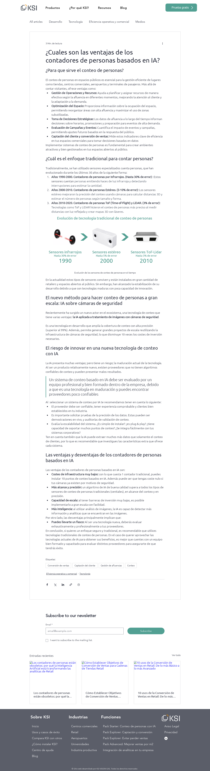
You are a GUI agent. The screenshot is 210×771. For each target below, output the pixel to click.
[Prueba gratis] (181, 8)
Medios (140, 21)
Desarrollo (55, 21)
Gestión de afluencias (111, 565)
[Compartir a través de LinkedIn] (62, 584)
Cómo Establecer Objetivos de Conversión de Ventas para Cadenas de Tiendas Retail (103, 694)
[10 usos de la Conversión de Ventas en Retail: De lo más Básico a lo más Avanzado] (157, 674)
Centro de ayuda (43, 750)
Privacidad (170, 732)
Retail (74, 732)
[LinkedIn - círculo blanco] (166, 738)
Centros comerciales (82, 726)
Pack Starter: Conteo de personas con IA (114, 726)
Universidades (80, 744)
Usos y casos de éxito (43, 732)
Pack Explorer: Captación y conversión (114, 732)
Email (49, 624)
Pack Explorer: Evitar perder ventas (114, 738)
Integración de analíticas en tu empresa (114, 750)
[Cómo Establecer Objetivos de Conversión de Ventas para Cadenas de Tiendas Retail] (105, 674)
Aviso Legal (171, 726)
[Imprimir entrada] (78, 584)
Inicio (35, 726)
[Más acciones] (163, 43)
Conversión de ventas (58, 565)
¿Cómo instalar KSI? (43, 744)
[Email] (83, 631)
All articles (36, 21)
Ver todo (176, 655)
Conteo (131, 565)
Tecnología (76, 21)
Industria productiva (82, 750)
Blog (35, 756)
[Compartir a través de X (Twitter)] (55, 584)
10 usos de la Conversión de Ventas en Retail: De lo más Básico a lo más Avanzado (156, 694)
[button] (52, 8)
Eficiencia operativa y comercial (109, 21)
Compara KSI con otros (43, 738)
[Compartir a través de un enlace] (70, 584)
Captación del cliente (85, 565)
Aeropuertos (79, 738)
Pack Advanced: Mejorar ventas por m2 (114, 744)
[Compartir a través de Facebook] (47, 584)
